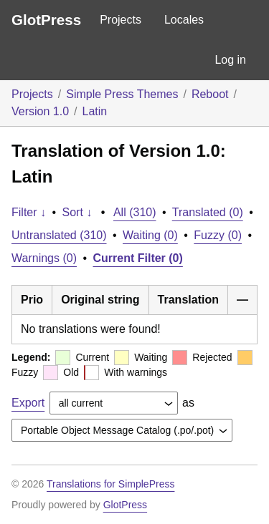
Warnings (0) (44, 258)
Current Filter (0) (138, 258)
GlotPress (46, 19)
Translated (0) (207, 212)
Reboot (210, 94)
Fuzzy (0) (218, 235)
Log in (230, 60)
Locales (184, 20)
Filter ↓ (28, 212)
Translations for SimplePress (110, 484)
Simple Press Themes (122, 94)
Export (27, 403)
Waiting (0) (150, 235)
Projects (120, 20)
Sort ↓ (77, 212)
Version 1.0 (40, 111)
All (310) (134, 212)
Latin (95, 111)
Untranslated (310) (59, 235)
